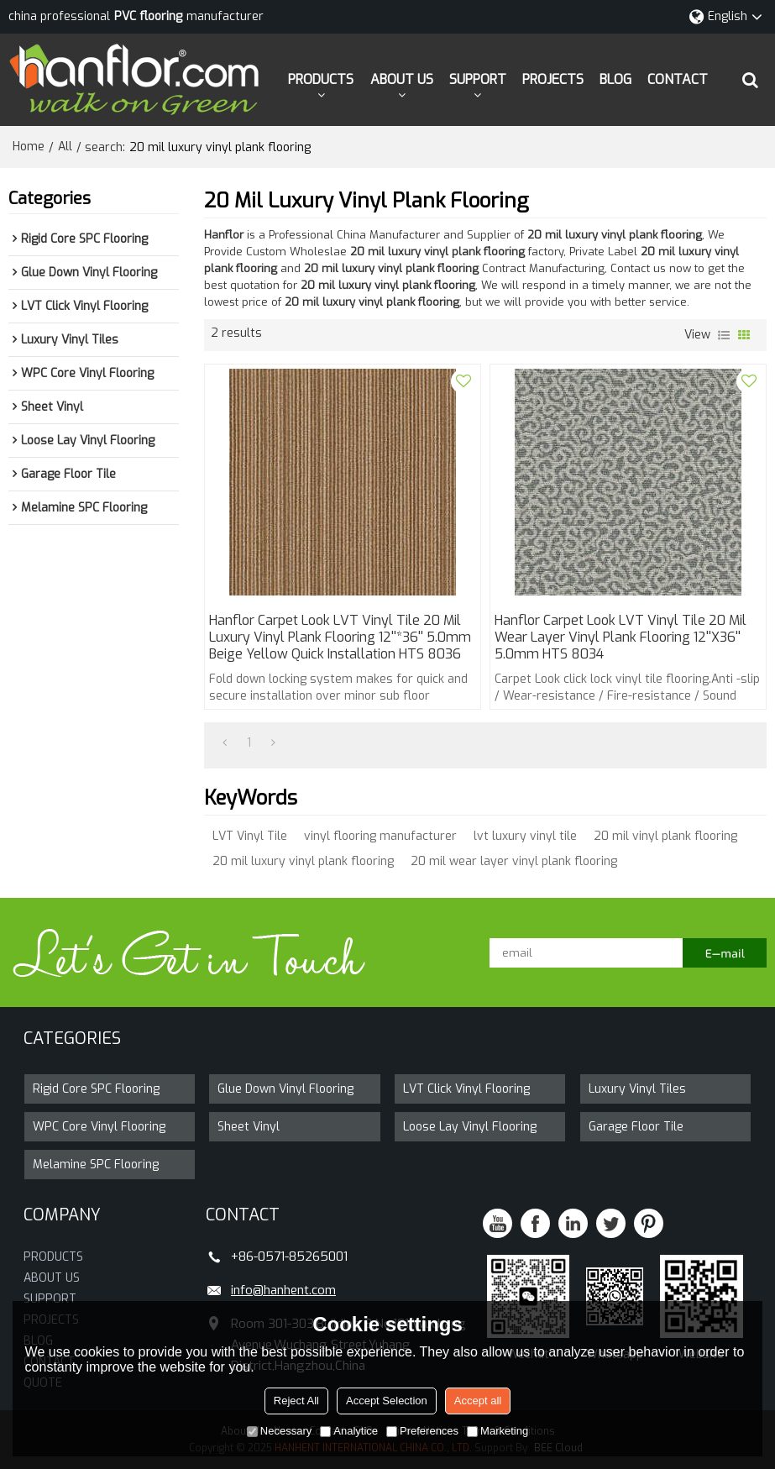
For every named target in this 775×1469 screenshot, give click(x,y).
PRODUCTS (320, 79)
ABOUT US (401, 79)
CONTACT (677, 79)
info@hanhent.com (283, 1290)
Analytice (349, 1430)
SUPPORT (477, 79)
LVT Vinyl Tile (249, 836)
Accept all (477, 1400)
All (65, 147)
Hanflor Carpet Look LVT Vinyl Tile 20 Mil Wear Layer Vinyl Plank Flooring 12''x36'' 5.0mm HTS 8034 (620, 637)
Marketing (497, 1430)
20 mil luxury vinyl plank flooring (303, 861)
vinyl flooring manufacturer (380, 836)
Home (29, 147)
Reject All (296, 1400)
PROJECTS (553, 79)
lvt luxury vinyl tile (525, 836)
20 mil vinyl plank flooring (665, 836)
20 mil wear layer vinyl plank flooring (514, 861)
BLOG (615, 79)
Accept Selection (386, 1400)
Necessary (279, 1430)
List (724, 335)
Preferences (422, 1430)
